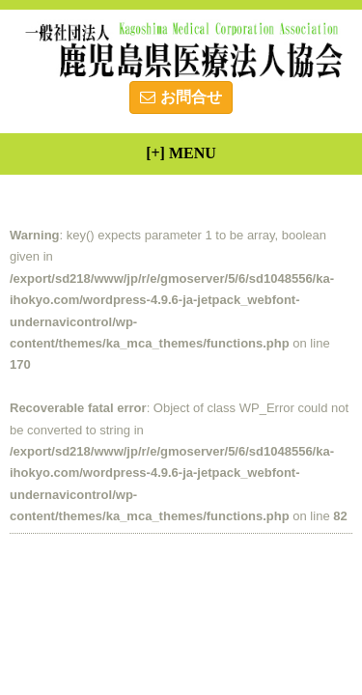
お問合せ (180, 97)
